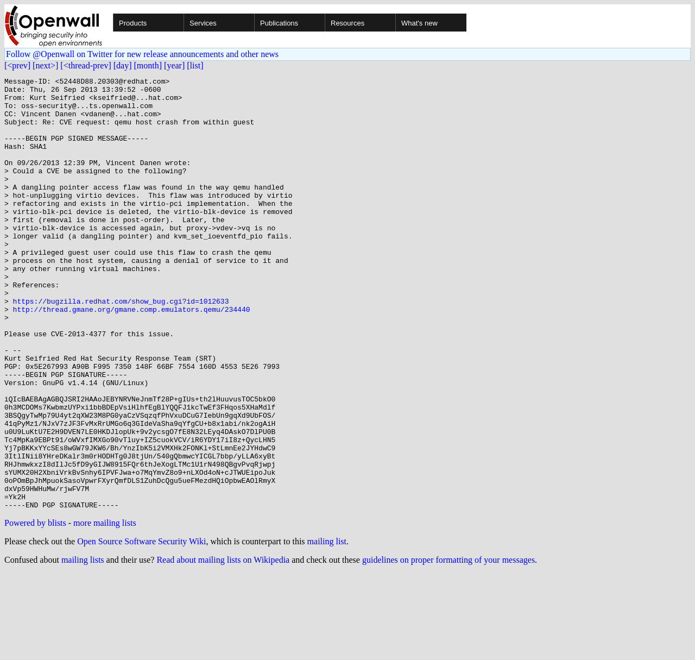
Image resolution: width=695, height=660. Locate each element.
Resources (347, 23)
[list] (195, 65)
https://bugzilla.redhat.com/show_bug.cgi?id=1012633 (121, 346)
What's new (419, 23)
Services (203, 23)
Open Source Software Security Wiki (141, 627)
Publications (279, 23)
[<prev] (17, 65)
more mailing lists (104, 609)
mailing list (326, 627)
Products (133, 23)
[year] (174, 65)
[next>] (45, 65)
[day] (122, 65)
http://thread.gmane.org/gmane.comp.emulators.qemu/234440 (131, 356)
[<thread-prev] (85, 65)
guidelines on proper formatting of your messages (448, 646)
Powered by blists (35, 609)
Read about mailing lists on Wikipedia (222, 646)
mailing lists (82, 646)
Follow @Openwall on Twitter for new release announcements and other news (142, 54)
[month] (148, 65)
